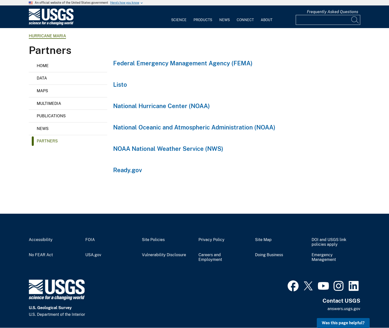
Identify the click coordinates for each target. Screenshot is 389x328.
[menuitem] (179, 16)
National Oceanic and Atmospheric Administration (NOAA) (194, 127)
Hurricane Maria (47, 36)
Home (43, 65)
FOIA (90, 240)
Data (42, 78)
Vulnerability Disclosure (164, 255)
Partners (47, 141)
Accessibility (41, 240)
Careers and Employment (210, 257)
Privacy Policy (211, 240)
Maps (42, 90)
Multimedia (49, 103)
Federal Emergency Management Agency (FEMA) (183, 63)
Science (179, 20)
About (266, 20)
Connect (245, 20)
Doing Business (269, 255)
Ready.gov (127, 169)
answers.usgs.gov (343, 308)
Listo (120, 84)
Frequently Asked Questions (332, 11)
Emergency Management (324, 257)
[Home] (51, 24)
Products (203, 20)
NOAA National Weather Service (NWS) (168, 148)
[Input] (328, 20)
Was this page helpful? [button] (343, 323)
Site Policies (153, 240)
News (224, 20)
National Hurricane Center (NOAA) (161, 105)
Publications (51, 116)
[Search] (355, 20)
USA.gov (93, 255)
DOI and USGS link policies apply (329, 242)
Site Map (263, 240)
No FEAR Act (41, 255)
